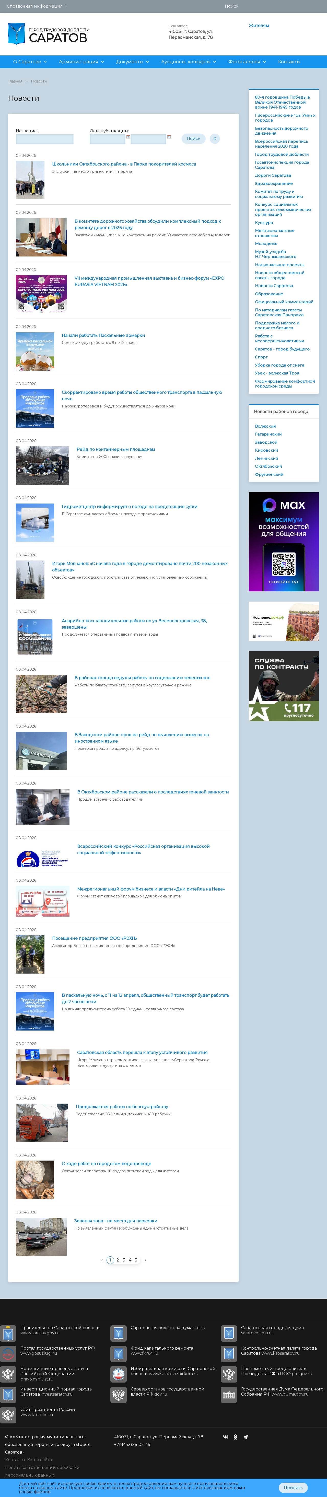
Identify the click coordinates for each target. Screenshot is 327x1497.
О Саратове (27, 62)
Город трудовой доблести (282, 154)
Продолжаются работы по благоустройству (122, 1106)
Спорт (261, 357)
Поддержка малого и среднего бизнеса (277, 326)
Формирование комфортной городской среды (285, 384)
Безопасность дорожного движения (281, 131)
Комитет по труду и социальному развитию (279, 194)
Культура (264, 222)
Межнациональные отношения (275, 233)
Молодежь (266, 243)
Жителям (259, 25)
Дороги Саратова (273, 175)
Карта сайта (39, 1459)
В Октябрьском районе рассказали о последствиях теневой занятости (153, 792)
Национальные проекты (279, 264)
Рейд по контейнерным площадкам (116, 449)
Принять (293, 1487)
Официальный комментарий (284, 301)
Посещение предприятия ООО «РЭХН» (94, 938)
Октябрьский (268, 466)
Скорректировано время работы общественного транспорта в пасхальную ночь (142, 395)
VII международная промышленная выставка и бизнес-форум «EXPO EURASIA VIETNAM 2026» (149, 281)
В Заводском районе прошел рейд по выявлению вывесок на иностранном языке (142, 738)
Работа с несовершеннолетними (279, 339)
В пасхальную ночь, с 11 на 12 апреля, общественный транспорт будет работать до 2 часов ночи (145, 998)
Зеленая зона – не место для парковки (115, 1221)
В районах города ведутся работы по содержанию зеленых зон (143, 677)
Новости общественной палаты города (279, 275)
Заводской (266, 442)
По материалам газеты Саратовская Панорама (279, 313)
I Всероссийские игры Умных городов (285, 118)
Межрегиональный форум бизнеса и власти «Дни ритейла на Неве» (151, 889)
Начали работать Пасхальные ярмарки (103, 335)
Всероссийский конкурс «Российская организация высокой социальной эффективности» (143, 849)
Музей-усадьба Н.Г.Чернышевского (275, 254)
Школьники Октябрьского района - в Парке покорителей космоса (124, 164)
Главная (15, 81)
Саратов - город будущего (282, 349)
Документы (129, 62)
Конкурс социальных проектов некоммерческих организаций (283, 209)
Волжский (265, 426)
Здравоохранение (274, 183)
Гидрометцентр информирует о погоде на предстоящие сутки (129, 506)
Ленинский (266, 458)
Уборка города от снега (279, 365)
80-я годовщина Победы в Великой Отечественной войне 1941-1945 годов (282, 102)
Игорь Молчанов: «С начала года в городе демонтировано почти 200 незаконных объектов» (139, 566)
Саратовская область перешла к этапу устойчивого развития (142, 1052)
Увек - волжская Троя (277, 373)
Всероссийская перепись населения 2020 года (281, 144)
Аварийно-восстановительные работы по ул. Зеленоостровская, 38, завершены (134, 624)
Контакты (289, 62)
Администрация (78, 62)
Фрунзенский (269, 474)
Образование (269, 293)
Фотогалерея (244, 62)
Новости (39, 81)
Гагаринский (268, 434)
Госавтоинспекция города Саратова (282, 165)
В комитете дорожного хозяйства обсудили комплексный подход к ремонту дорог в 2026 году (148, 224)
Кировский (266, 450)
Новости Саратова (274, 285)
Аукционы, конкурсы (186, 62)
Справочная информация (35, 6)
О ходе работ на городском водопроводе (106, 1163)
